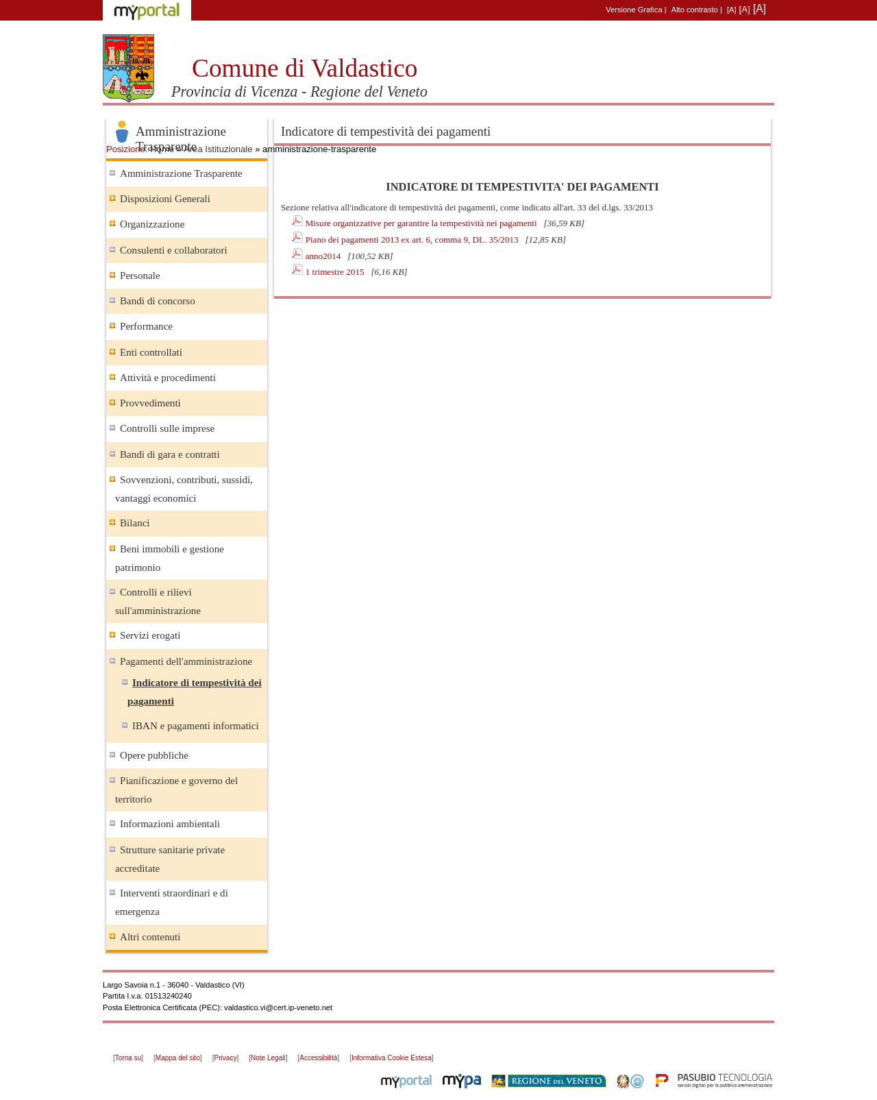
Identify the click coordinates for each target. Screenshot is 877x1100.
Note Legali (268, 1058)
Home (162, 149)
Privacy (225, 1058)
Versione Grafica (634, 9)
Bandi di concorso (157, 300)
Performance (146, 326)
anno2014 (324, 256)
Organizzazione (152, 224)
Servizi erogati (150, 635)
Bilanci (135, 522)
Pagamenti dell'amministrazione (186, 661)
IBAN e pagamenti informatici (195, 725)
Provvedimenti (150, 403)
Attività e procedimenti (168, 377)
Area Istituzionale (218, 149)
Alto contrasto (694, 9)
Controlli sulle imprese (167, 428)
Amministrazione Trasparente (181, 173)
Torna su (128, 1058)
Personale (140, 275)
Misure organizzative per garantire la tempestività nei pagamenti (422, 223)
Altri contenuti (150, 936)
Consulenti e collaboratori (173, 250)
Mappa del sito (178, 1058)
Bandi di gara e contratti (170, 454)
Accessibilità (318, 1058)
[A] (732, 9)
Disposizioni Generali (165, 198)
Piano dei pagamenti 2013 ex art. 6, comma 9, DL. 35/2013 (413, 239)
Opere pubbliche (154, 755)
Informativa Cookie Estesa (391, 1058)
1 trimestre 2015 (336, 272)
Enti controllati (151, 352)
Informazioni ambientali (170, 823)
